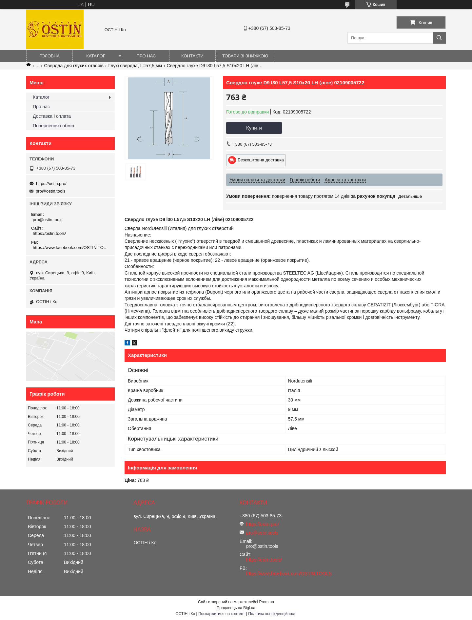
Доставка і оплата (52, 116)
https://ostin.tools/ (49, 233)
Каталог (95, 55)
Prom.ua (266, 602)
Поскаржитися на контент (221, 613)
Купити (254, 128)
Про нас (146, 55)
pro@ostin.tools (51, 191)
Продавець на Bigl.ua (236, 608)
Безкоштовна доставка (261, 159)
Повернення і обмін (53, 125)
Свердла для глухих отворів (74, 65)
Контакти (192, 55)
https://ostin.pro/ (51, 183)
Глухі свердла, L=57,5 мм (135, 65)
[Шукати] (439, 38)
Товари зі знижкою (245, 55)
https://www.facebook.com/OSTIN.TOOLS (71, 247)
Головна (49, 55)
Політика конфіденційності (272, 613)
